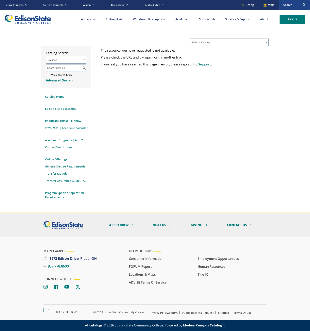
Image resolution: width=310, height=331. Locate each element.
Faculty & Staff (152, 5)
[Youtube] (66, 287)
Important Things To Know (63, 121)
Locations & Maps (142, 274)
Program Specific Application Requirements (64, 195)
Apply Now (119, 225)
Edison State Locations (60, 109)
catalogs (96, 325)
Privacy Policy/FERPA (164, 312)
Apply (292, 19)
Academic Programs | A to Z (64, 140)
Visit (271, 5)
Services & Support (238, 19)
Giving (250, 5)
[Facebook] (56, 287)
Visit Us (159, 225)
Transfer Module (56, 173)
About (264, 19)
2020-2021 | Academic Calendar (66, 128)
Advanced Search (59, 80)
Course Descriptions (58, 147)
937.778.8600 (58, 266)
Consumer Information (146, 258)
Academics (182, 19)
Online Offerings (56, 159)
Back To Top (66, 312)
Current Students (53, 5)
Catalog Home (54, 96)
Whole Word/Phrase (62, 75)
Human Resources (211, 266)
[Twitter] (77, 287)
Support (204, 64)
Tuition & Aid (115, 19)
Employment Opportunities (218, 258)
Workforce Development (149, 19)
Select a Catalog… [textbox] (202, 42)
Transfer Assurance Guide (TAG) (66, 181)
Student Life (207, 19)
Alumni (87, 5)
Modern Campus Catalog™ (203, 325)
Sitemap (223, 312)
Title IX (203, 274)
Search (287, 5)
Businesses (117, 5)
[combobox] (229, 42)
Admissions (88, 19)
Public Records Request (198, 312)
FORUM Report (140, 266)
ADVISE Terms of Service (147, 282)
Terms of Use (242, 312)
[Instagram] (45, 287)
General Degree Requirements (65, 166)
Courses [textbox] (52, 60)
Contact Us (237, 225)
